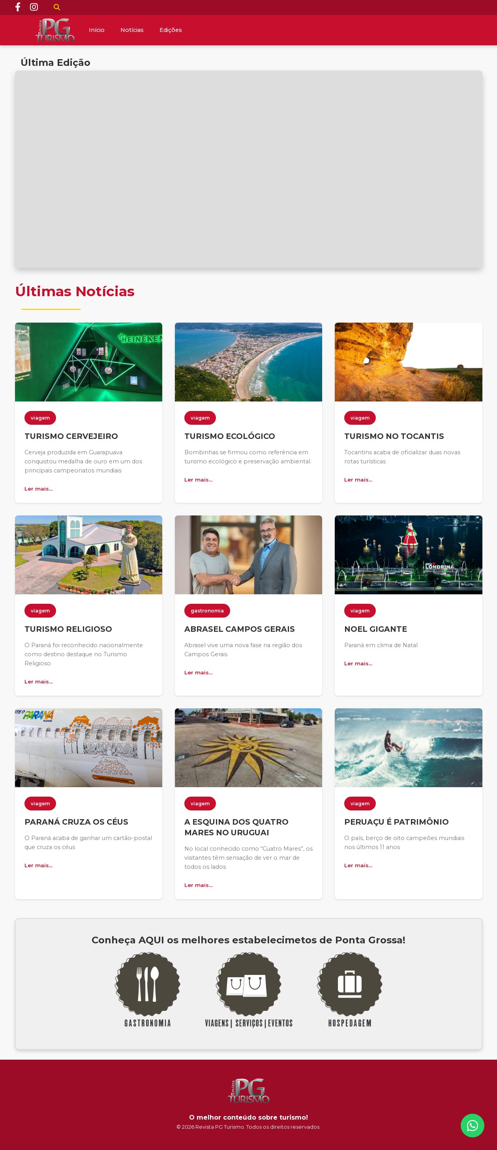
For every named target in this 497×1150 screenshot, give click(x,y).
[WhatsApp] (472, 1125)
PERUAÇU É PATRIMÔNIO (396, 822)
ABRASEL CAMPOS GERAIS (239, 629)
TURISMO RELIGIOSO (68, 629)
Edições (170, 30)
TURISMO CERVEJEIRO (71, 436)
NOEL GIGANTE (375, 629)
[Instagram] (34, 7)
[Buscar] (57, 7)
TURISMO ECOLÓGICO (229, 436)
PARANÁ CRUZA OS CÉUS (76, 822)
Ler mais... (38, 488)
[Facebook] (18, 7)
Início (97, 30)
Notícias (132, 30)
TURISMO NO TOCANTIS (394, 436)
